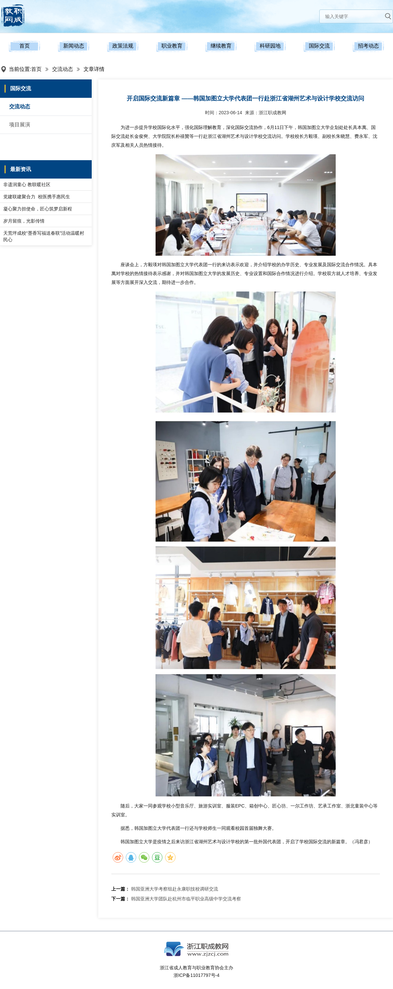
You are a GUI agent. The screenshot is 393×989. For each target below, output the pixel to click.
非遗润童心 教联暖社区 (26, 184)
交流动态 (62, 69)
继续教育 (221, 46)
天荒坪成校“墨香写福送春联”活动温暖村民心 (43, 236)
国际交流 (319, 46)
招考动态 (368, 46)
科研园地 (270, 46)
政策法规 (122, 46)
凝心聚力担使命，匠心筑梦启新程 (37, 208)
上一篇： (120, 889)
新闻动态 (73, 46)
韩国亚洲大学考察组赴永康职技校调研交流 (174, 889)
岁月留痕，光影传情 (24, 221)
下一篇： (120, 898)
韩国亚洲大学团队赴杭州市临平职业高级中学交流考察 (186, 898)
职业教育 (171, 46)
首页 (24, 46)
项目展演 (19, 124)
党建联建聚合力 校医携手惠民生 (36, 196)
